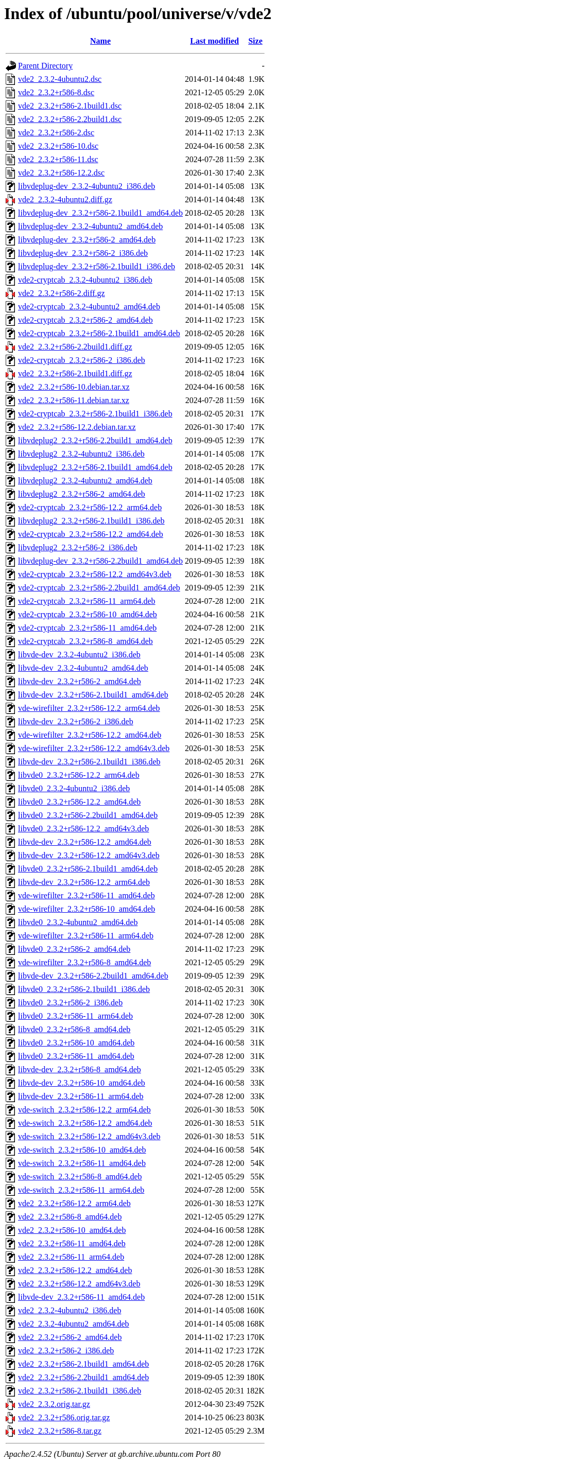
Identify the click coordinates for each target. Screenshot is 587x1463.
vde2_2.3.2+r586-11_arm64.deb (71, 1256)
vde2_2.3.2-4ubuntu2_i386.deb (69, 1310)
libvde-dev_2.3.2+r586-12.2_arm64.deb (84, 882)
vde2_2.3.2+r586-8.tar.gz (59, 1430)
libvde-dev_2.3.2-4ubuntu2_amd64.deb (83, 668)
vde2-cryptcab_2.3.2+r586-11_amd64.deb (87, 627)
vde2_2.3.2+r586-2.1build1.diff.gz (75, 373)
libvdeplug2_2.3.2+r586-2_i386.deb (77, 547)
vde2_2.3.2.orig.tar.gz (54, 1404)
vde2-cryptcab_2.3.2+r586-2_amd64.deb (85, 320)
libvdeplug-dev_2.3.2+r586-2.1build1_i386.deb (96, 266)
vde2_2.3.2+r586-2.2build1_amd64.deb (83, 1377)
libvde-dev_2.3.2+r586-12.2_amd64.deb (84, 842)
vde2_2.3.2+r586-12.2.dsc (61, 172)
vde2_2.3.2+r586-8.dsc (56, 92)
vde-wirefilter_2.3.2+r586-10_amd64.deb (86, 908)
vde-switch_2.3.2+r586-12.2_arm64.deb (84, 1109)
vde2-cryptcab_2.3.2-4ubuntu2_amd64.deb (89, 306)
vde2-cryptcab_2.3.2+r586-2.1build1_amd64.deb (99, 333)
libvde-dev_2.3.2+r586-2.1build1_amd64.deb (93, 694)
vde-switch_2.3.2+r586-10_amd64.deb (82, 1149)
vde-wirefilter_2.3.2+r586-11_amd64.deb (86, 895)
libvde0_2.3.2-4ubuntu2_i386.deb (74, 788)
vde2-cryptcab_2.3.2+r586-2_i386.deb (81, 360)
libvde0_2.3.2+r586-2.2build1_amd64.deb (88, 815)
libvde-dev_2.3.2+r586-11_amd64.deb (81, 1297)
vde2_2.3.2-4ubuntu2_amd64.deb (73, 1323)
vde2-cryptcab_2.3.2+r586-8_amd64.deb (85, 641)
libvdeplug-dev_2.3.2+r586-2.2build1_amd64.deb (100, 560)
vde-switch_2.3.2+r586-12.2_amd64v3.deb (89, 1136)
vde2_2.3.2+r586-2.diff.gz (61, 293)
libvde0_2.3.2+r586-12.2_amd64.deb (79, 801)
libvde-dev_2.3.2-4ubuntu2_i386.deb (79, 654)
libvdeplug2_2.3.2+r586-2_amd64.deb (81, 494)
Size (255, 41)
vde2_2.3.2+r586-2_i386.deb (66, 1350)
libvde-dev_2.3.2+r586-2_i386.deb (75, 721)
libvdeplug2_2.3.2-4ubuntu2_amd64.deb (85, 480)
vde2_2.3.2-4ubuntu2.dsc (59, 79)
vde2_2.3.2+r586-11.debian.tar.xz (73, 400)
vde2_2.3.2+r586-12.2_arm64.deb (74, 1203)
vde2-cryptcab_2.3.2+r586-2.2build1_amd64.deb (99, 587)
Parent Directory (45, 65)
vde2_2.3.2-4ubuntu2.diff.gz (65, 199)
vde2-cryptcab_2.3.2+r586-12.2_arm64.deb (90, 507)
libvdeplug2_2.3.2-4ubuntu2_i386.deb (81, 453)
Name (100, 41)
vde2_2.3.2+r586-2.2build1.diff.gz (75, 346)
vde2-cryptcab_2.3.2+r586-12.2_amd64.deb (90, 534)
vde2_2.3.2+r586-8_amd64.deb (70, 1216)
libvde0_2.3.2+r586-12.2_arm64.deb (79, 775)
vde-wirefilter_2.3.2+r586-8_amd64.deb (84, 962)
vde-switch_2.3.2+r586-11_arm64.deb (81, 1190)
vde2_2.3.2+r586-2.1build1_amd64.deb (83, 1364)
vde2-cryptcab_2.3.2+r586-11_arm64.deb (87, 601)
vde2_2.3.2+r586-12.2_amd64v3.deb (79, 1283)
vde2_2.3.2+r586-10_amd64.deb (72, 1230)
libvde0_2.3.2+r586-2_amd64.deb (74, 949)
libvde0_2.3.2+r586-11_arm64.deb (75, 1016)
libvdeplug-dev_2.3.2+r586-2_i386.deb (83, 253)
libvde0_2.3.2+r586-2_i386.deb (70, 1002)
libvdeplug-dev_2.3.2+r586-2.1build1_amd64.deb (100, 212)
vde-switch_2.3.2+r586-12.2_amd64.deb (85, 1123)
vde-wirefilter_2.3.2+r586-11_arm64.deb (85, 935)
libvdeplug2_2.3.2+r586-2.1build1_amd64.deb (95, 467)
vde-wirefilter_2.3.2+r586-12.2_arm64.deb (89, 708)
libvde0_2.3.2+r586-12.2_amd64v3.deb (83, 828)
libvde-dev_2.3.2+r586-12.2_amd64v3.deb (89, 855)
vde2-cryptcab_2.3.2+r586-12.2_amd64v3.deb (94, 574)
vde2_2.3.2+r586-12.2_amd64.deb (75, 1270)
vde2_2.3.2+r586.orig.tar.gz (64, 1417)
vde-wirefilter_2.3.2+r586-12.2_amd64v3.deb (93, 748)
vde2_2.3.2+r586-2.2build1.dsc (70, 119)
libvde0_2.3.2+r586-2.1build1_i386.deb (84, 989)
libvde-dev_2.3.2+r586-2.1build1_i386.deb (89, 761)
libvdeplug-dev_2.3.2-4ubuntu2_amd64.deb (90, 226)
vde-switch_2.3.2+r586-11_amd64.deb (82, 1163)
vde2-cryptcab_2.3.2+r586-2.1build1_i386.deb (95, 413)
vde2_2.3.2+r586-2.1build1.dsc (70, 105)
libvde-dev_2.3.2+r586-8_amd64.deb (79, 1069)
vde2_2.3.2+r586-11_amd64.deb (72, 1243)
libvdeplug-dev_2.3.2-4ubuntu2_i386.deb (86, 186)
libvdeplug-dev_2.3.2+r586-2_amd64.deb (87, 239)
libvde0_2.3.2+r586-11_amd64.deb (76, 1056)
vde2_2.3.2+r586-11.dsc (58, 159)
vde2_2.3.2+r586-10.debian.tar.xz (74, 386)
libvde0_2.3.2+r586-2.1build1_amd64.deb (88, 868)
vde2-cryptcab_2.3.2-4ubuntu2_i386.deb (85, 279)
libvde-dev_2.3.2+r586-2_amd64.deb (79, 681)
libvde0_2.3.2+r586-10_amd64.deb (76, 1042)
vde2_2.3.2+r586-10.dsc (58, 146)
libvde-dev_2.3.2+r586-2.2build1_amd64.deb (93, 975)
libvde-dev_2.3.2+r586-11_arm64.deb (80, 1096)
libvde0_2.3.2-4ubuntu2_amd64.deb (77, 922)
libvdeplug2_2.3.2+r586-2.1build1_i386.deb (91, 520)
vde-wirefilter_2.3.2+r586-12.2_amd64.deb (89, 734)
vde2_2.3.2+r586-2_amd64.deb (70, 1337)
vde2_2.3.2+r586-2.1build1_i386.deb (79, 1390)
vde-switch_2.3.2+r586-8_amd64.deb (80, 1176)
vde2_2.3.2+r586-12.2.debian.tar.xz (77, 427)
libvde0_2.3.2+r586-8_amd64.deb (74, 1029)
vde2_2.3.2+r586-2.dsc (56, 132)
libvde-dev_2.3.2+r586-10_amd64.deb (81, 1082)
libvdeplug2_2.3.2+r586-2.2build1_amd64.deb (95, 440)
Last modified (214, 41)
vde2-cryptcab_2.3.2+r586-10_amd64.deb (87, 614)
